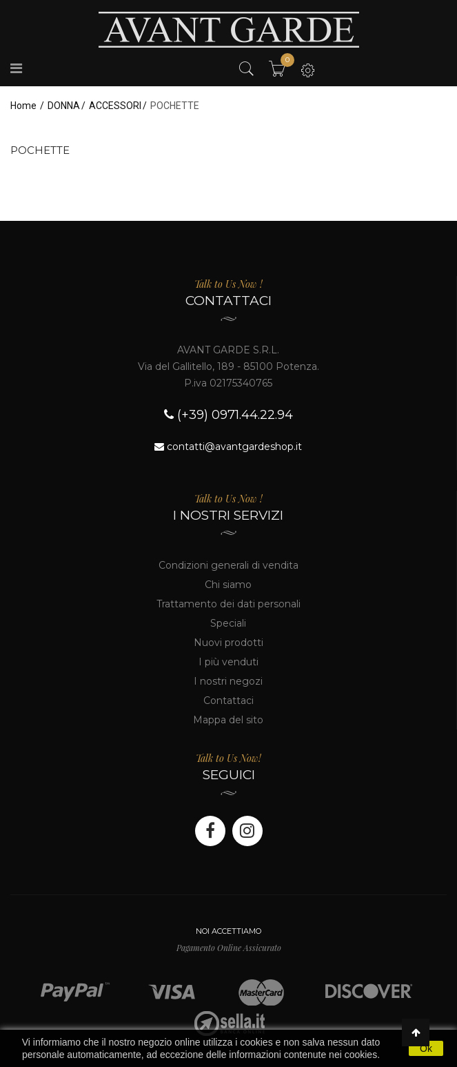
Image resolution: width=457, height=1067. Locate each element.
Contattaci (228, 700)
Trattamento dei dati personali (228, 604)
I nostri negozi (228, 681)
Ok (426, 1048)
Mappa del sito (228, 720)
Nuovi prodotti (228, 642)
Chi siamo (228, 584)
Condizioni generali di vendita (228, 565)
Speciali (228, 623)
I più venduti (228, 662)
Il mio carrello (283, 63)
